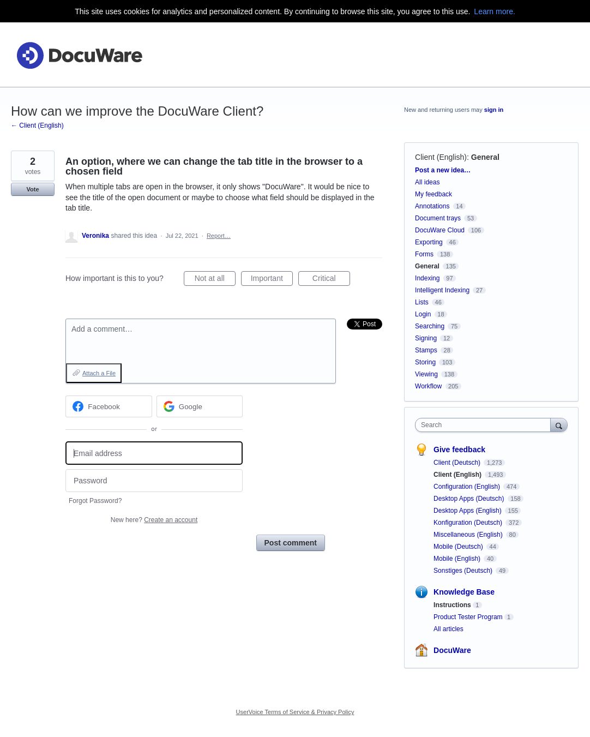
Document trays (438, 218)
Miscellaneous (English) (469, 534)
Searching (429, 326)
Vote (32, 189)
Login (423, 314)
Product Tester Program (468, 617)
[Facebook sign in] (108, 406)
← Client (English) (37, 125)
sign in (493, 109)
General (485, 157)
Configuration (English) (468, 486)
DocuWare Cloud (440, 230)
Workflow (428, 386)
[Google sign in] (199, 406)
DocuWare (452, 650)
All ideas (427, 182)
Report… (219, 235)
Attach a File (99, 373)
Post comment (290, 542)
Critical (331, 280)
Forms (424, 254)
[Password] (154, 481)
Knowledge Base (464, 592)
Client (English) (441, 157)
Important (272, 280)
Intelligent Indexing (442, 290)
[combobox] (485, 425)
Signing (426, 338)
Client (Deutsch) (458, 462)
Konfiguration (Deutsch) (469, 522)
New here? (154, 520)
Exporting (429, 242)
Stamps (426, 350)
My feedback (433, 194)
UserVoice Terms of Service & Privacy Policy (295, 712)
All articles (448, 629)
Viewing (426, 374)
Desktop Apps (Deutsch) (470, 498)
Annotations (432, 206)
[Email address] (154, 453)
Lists (422, 302)
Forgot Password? (95, 501)
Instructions (452, 605)
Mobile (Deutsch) (459, 546)
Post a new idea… (443, 170)
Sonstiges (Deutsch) (464, 570)
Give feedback (459, 449)
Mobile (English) (458, 558)
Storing (425, 362)
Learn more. (494, 11)
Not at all (215, 280)
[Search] (559, 425)
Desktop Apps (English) (468, 510)
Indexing (427, 278)
